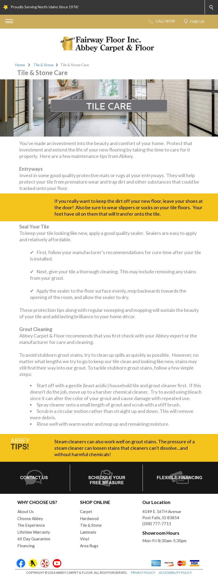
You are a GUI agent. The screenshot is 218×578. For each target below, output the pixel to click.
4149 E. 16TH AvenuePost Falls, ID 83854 (161, 514)
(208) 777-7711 (156, 523)
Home (20, 65)
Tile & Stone (43, 65)
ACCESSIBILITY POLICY (175, 573)
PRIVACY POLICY (143, 573)
